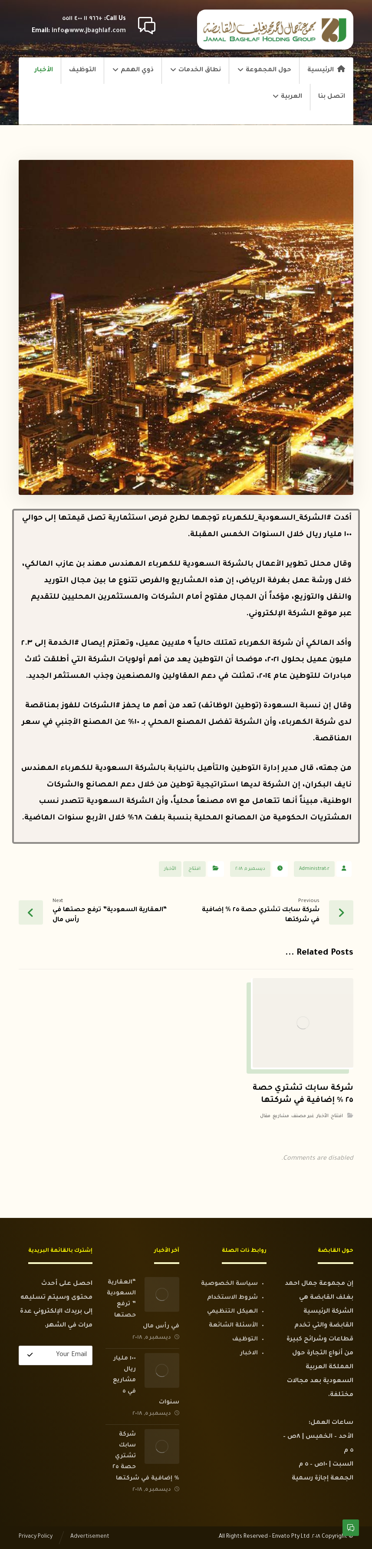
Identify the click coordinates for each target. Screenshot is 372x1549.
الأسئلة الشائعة (233, 1325)
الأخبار (170, 869)
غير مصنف (302, 1116)
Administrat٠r (314, 869)
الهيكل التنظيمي (232, 1311)
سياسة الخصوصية (229, 1283)
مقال (265, 1116)
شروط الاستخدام (232, 1297)
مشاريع (281, 1116)
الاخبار (249, 1353)
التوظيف (245, 1339)
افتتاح (194, 869)
